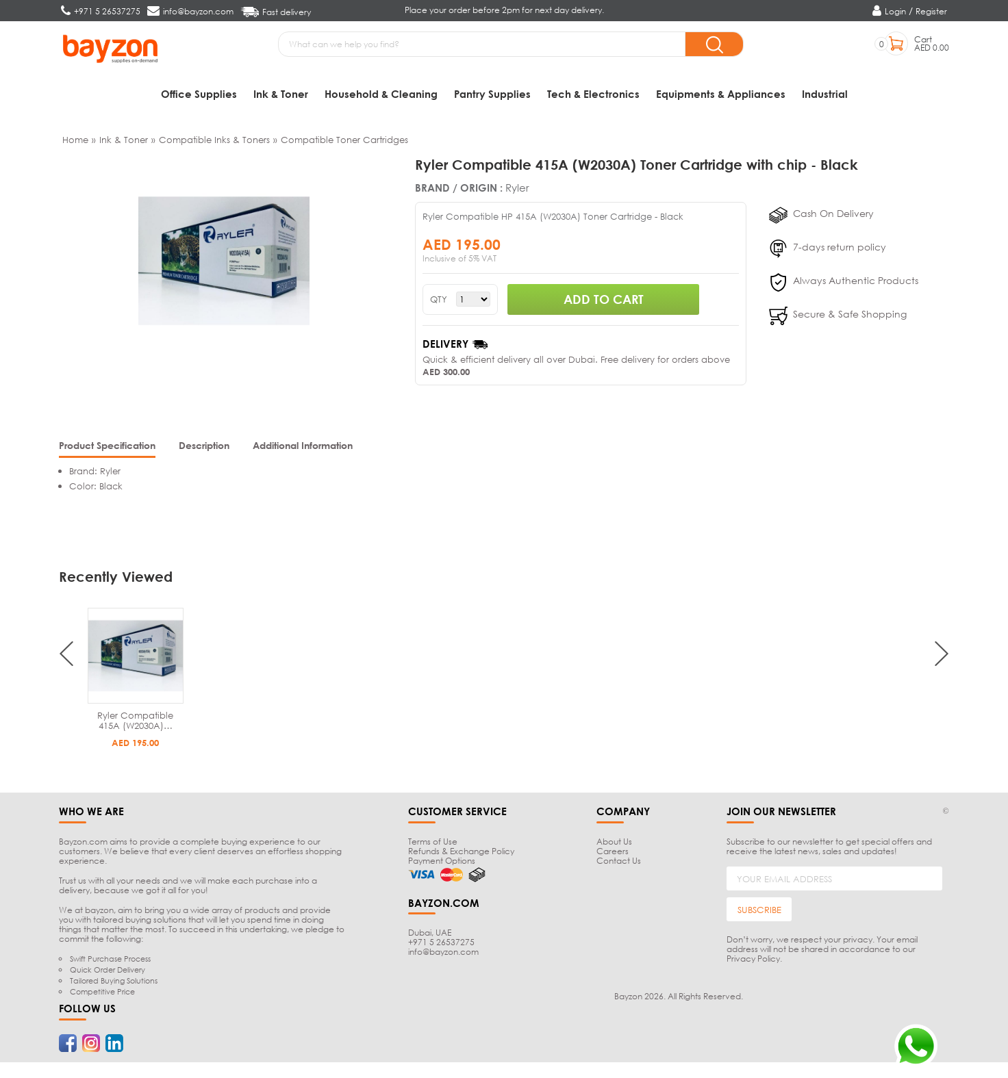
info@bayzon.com (443, 954)
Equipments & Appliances (720, 93)
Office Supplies (199, 93)
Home (75, 141)
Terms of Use (432, 843)
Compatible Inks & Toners (214, 141)
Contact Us (618, 863)
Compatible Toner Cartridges (344, 141)
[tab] (107, 449)
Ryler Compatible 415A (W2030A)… (135, 722)
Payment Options (441, 863)
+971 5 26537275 (441, 944)
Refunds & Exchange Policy (461, 853)
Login (895, 11)
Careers (612, 853)
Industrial (825, 93)
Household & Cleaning (381, 93)
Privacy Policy (753, 960)
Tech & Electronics (593, 93)
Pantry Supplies (492, 93)
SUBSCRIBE (759, 911)
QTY (438, 300)
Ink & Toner (280, 93)
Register (931, 11)
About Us (614, 843)
